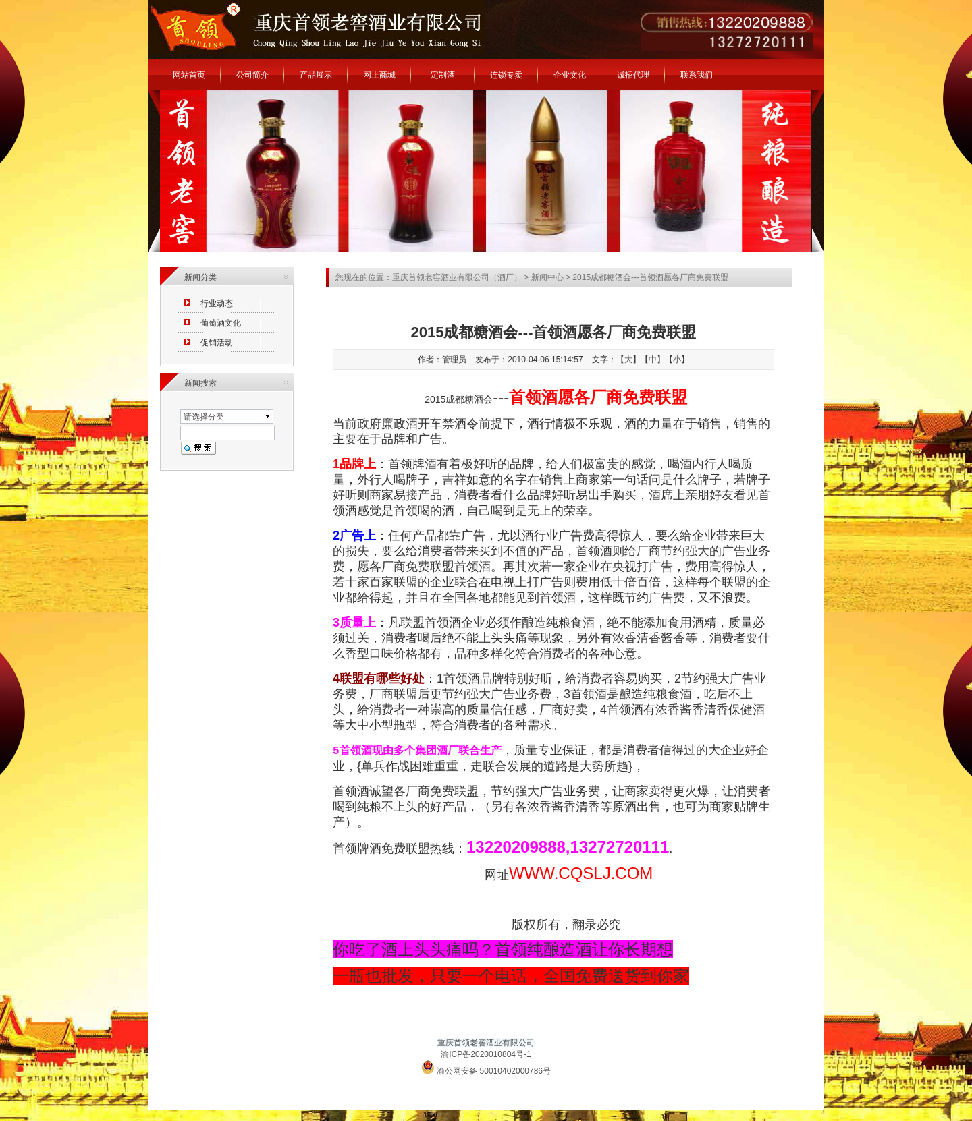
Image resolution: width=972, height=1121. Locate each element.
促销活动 (216, 342)
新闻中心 (547, 277)
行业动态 (216, 303)
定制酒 (443, 75)
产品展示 (316, 75)
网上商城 (379, 75)
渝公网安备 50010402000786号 (486, 1068)
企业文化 (570, 75)
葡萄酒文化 (220, 323)
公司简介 (252, 75)
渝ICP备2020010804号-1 (486, 1054)
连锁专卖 (506, 75)
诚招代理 (633, 75)
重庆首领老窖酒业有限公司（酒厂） (457, 277)
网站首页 (189, 75)
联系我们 (696, 75)
